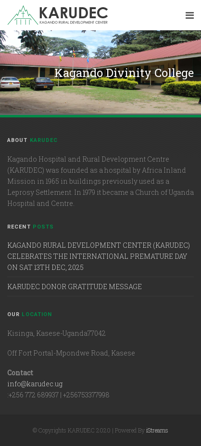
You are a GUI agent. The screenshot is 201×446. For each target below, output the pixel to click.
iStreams (157, 430)
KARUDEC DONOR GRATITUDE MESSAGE (74, 286)
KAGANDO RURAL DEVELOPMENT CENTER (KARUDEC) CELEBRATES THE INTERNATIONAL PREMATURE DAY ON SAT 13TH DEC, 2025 (98, 256)
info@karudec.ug (35, 383)
